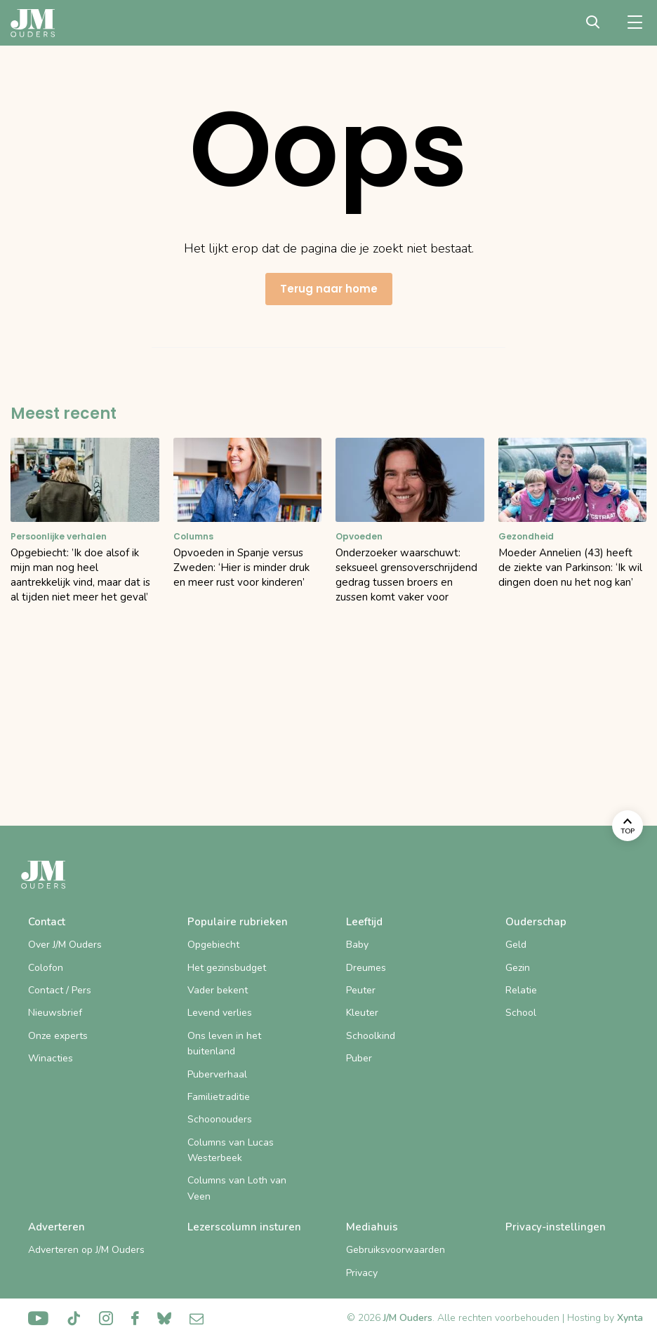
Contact (46, 922)
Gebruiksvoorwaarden (395, 1249)
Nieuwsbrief (55, 1012)
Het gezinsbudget (226, 967)
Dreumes (366, 967)
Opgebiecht (213, 944)
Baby (357, 944)
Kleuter (362, 1012)
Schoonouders (219, 1119)
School (520, 1012)
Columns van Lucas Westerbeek (230, 1150)
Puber (359, 1058)
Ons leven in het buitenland (224, 1043)
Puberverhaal (217, 1074)
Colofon (45, 967)
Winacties (50, 1058)
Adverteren (56, 1227)
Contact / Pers (59, 990)
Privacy (362, 1273)
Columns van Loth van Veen (236, 1188)
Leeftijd (364, 922)
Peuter (361, 990)
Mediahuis (372, 1227)
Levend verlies (219, 1012)
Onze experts (58, 1035)
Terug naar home (329, 288)
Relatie (521, 990)
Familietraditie (218, 1096)
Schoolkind (370, 1035)
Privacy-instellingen (555, 1227)
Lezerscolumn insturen (244, 1227)
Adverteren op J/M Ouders (86, 1249)
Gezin (517, 967)
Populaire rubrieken (237, 922)
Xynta (630, 1317)
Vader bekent (217, 990)
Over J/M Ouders (65, 944)
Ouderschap (535, 922)
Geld (515, 944)
